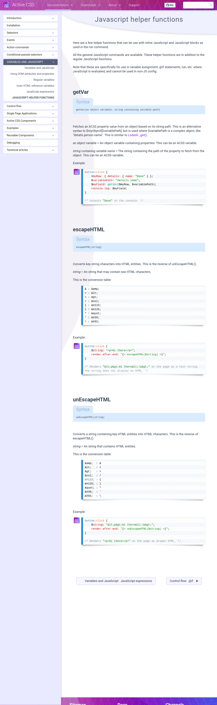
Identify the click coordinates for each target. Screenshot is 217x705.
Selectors (30, 32)
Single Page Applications (30, 113)
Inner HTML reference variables (35, 85)
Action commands (30, 47)
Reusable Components (30, 135)
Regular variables (44, 79)
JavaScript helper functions (33, 97)
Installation (13, 25)
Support (134, 5)
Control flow (30, 106)
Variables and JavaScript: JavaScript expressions (118, 582)
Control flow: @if (184, 582)
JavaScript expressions (40, 91)
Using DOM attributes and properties (32, 73)
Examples (30, 128)
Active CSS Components (30, 120)
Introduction (30, 18)
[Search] (198, 5)
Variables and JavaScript (30, 62)
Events (30, 40)
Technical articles (30, 150)
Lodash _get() (137, 135)
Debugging (13, 142)
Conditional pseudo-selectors (30, 54)
